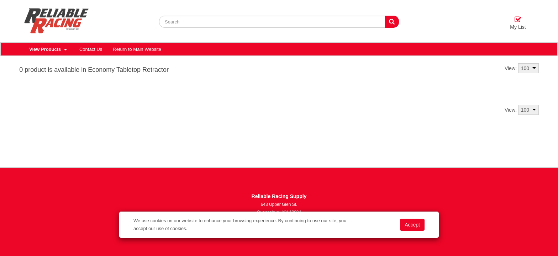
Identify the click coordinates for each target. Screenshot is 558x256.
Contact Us (90, 49)
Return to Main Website (137, 49)
